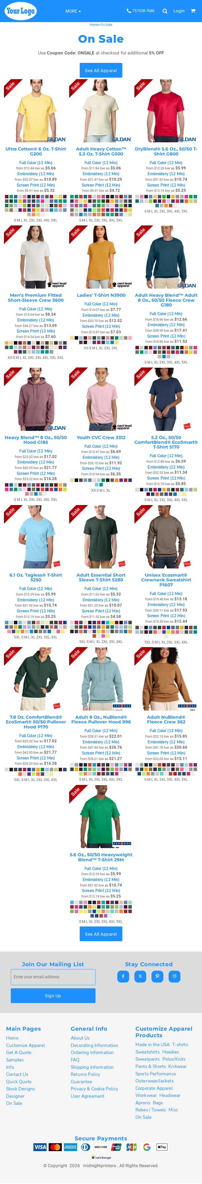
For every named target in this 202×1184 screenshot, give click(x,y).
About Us (80, 1039)
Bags (158, 1104)
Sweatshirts (147, 1053)
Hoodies (170, 1053)
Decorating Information (94, 1046)
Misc (173, 1111)
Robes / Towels (150, 1111)
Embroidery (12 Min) (35, 174)
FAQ (75, 1061)
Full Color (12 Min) (35, 163)
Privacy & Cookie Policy (94, 1090)
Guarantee (81, 1083)
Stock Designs (20, 1090)
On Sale (14, 1104)
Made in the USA (152, 1045)
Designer (15, 1097)
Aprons (142, 1104)
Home (94, 25)
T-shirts (180, 1045)
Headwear (169, 1096)
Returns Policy (85, 1075)
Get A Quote (18, 1053)
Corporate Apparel (154, 1089)
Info (10, 1068)
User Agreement (87, 1097)
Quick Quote (19, 1083)
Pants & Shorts (150, 1067)
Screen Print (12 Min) (36, 185)
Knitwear (177, 1067)
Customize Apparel (25, 1046)
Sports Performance (155, 1075)
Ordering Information (92, 1053)
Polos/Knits (174, 1060)
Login (178, 10)
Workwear (146, 1096)
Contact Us (17, 1075)
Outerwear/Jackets (154, 1082)
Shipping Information (92, 1068)
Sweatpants (147, 1060)
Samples (15, 1061)
